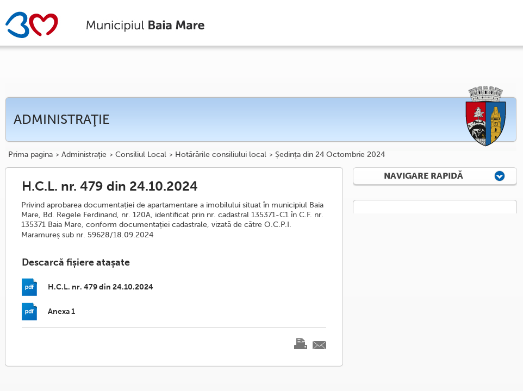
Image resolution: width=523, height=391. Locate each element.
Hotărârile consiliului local (220, 155)
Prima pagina (30, 155)
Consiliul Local (140, 155)
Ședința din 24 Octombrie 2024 (330, 155)
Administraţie (84, 155)
